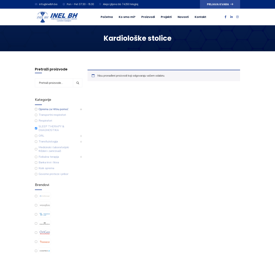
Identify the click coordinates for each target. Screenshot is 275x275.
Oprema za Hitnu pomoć (53, 109)
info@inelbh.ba (46, 4)
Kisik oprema (46, 168)
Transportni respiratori (52, 115)
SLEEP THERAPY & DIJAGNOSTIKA (51, 128)
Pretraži (77, 82)
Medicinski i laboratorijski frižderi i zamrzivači (54, 149)
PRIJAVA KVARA (220, 4)
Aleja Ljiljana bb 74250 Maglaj (118, 4)
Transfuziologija (48, 141)
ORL (41, 136)
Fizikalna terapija (49, 157)
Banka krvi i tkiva (49, 162)
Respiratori (45, 121)
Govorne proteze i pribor (53, 174)
